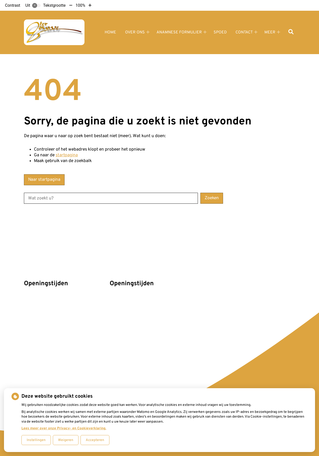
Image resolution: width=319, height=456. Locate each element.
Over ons (135, 32)
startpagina (67, 155)
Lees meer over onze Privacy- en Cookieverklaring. (63, 428)
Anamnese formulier (179, 32)
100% (80, 5)
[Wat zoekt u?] (111, 198)
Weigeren (65, 440)
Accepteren (95, 440)
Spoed (220, 32)
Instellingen (36, 440)
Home (110, 32)
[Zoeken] (291, 32)
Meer (269, 32)
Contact (244, 32)
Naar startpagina (44, 179)
